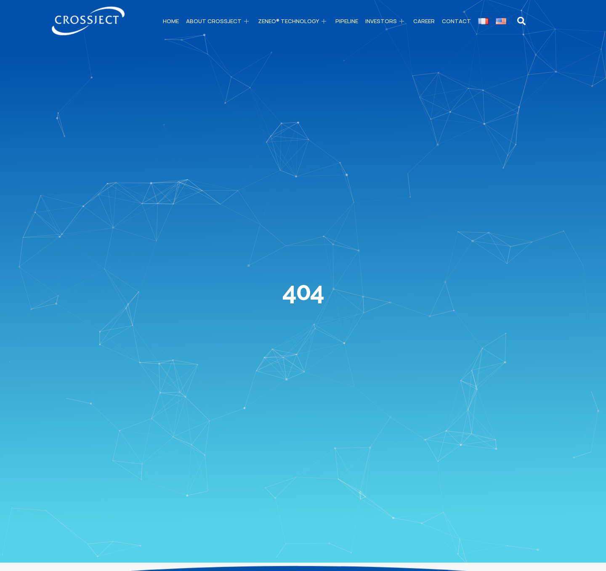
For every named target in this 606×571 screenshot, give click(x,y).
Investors (385, 21)
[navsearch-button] (521, 21)
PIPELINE (346, 21)
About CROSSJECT (218, 21)
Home (171, 21)
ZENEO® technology (293, 21)
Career (424, 21)
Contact (456, 21)
